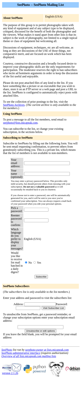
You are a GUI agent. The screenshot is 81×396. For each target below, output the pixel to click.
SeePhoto (6, 349)
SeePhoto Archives (14, 104)
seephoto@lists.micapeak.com (20, 122)
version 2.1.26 (12, 372)
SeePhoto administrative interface (20, 352)
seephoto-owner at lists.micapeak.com (47, 349)
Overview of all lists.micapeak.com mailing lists (28, 356)
